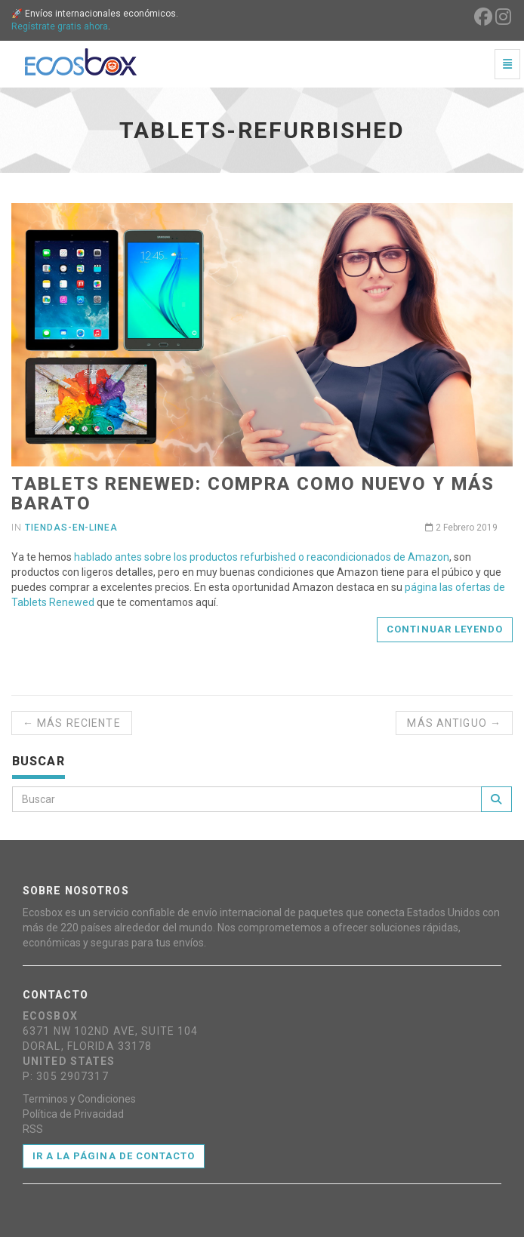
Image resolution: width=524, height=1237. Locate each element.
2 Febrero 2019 (461, 527)
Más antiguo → (454, 723)
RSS (33, 1129)
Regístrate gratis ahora (59, 26)
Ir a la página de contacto (113, 1156)
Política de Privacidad (73, 1114)
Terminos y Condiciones (79, 1099)
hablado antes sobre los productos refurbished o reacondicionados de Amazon (261, 557)
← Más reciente (72, 723)
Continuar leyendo (445, 629)
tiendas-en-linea (71, 527)
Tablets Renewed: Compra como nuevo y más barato (253, 493)
